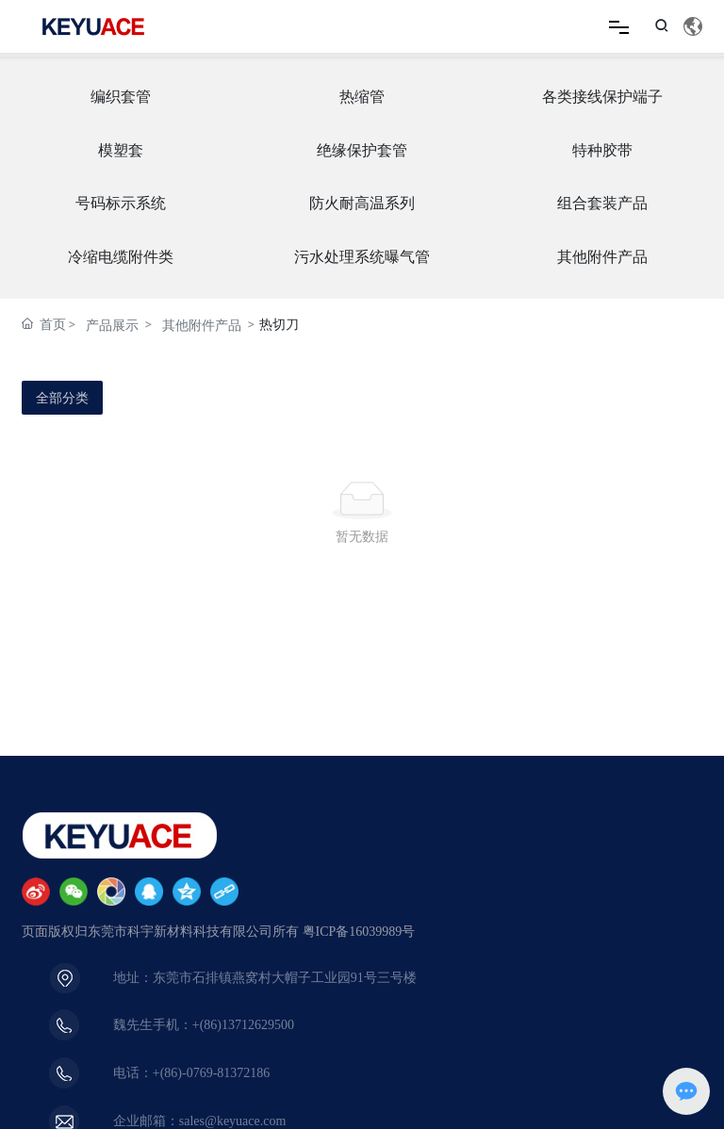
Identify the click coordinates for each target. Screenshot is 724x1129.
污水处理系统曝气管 (362, 257)
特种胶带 (602, 150)
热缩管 (362, 97)
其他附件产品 (602, 257)
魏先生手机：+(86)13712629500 (203, 1025)
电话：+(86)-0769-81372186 (192, 1073)
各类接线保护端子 (602, 97)
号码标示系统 (120, 203)
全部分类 (62, 397)
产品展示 (112, 325)
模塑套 (120, 150)
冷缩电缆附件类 (120, 257)
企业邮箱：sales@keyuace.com (200, 1121)
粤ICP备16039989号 (359, 931)
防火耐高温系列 (362, 203)
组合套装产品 (602, 203)
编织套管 (120, 97)
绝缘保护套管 (362, 150)
